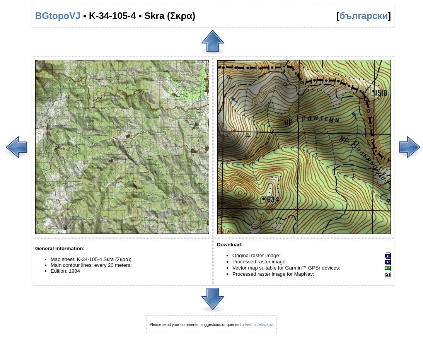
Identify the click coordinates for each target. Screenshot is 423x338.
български (363, 15)
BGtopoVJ (57, 15)
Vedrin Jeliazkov (259, 325)
